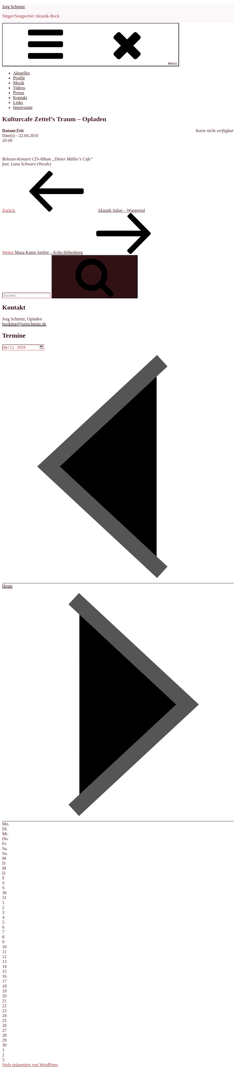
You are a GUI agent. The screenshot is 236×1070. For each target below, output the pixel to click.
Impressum (22, 107)
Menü (90, 45)
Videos (19, 87)
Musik (18, 83)
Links (18, 102)
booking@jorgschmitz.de (24, 324)
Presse (18, 92)
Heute (7, 586)
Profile (19, 78)
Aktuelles (21, 73)
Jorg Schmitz (13, 6)
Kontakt (20, 97)
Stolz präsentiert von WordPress (30, 1065)
